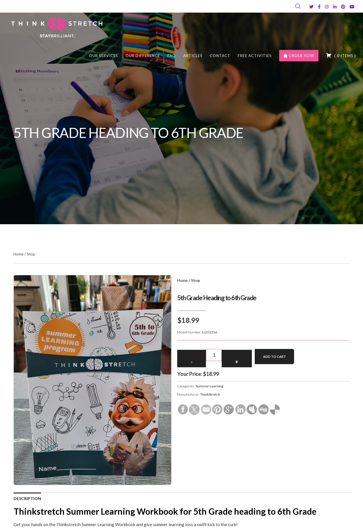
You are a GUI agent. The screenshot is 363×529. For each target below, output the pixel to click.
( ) (341, 55)
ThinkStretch (210, 394)
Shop (31, 254)
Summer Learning (209, 386)
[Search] (297, 6)
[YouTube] (352, 7)
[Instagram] (327, 7)
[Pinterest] (343, 7)
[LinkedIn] (335, 7)
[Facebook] (319, 7)
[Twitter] (311, 7)
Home (18, 254)
